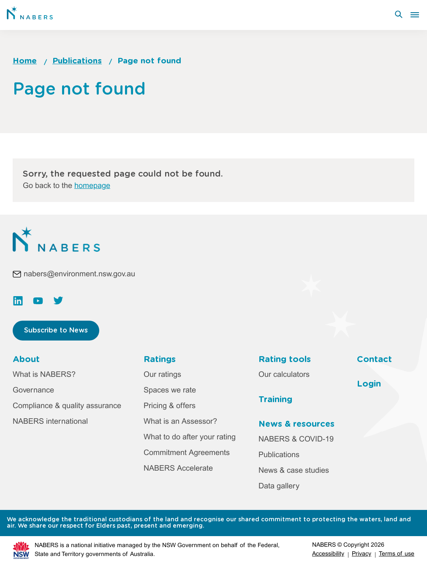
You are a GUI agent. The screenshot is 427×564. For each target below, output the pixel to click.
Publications (77, 61)
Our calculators (284, 375)
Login (369, 384)
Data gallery (278, 486)
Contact (374, 359)
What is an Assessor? (180, 421)
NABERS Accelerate (178, 468)
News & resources (296, 424)
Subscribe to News (56, 330)
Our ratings (162, 375)
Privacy (361, 554)
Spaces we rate (170, 390)
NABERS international (50, 421)
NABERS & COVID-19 (296, 439)
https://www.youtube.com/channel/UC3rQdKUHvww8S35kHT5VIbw (38, 300)
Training (275, 399)
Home (25, 61)
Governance (33, 390)
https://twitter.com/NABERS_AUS (58, 300)
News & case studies (293, 470)
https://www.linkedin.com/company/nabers (18, 300)
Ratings (160, 359)
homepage (92, 186)
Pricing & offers (170, 406)
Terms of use (396, 554)
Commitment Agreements (187, 453)
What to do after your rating (190, 437)
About (26, 359)
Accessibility (328, 554)
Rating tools (284, 359)
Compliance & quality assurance (67, 406)
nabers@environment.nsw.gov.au (79, 274)
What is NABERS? (44, 375)
